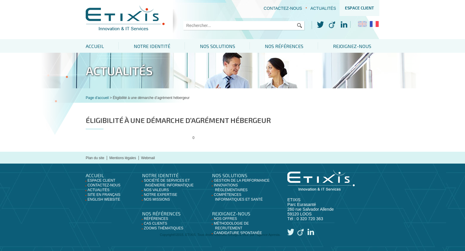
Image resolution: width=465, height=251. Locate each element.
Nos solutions (217, 46)
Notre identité (152, 46)
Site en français (103, 195)
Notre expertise (160, 195)
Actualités (323, 8)
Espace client (359, 7)
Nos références (284, 46)
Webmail (148, 158)
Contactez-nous (283, 8)
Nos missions (157, 199)
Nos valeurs (156, 190)
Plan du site (95, 158)
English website (103, 199)
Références (156, 219)
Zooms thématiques (163, 228)
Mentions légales (122, 158)
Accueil (95, 46)
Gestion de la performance (242, 180)
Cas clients (155, 223)
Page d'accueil (97, 98)
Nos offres (225, 219)
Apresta (274, 234)
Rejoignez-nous (352, 46)
